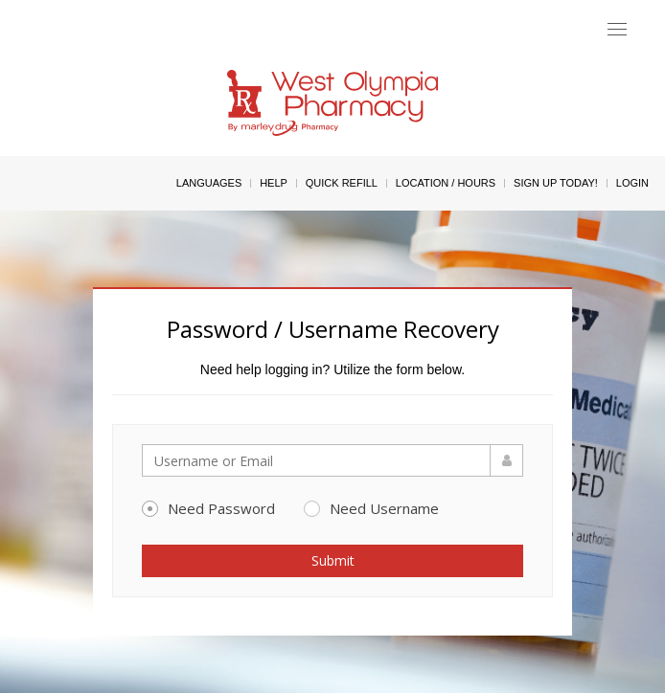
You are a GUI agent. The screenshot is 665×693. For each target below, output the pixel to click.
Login (632, 183)
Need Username (371, 508)
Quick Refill (342, 183)
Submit (333, 560)
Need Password (208, 508)
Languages (208, 183)
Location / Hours (445, 183)
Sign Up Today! (556, 183)
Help (273, 183)
